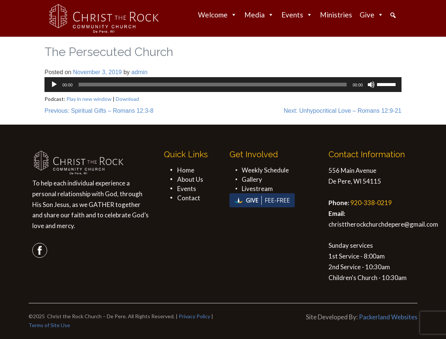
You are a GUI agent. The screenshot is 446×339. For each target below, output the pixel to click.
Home (185, 170)
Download (127, 99)
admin (139, 72)
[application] (222, 84)
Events (297, 14)
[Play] (54, 84)
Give (372, 14)
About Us (190, 179)
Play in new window (89, 99)
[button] (393, 15)
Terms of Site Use (49, 325)
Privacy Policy (194, 316)
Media (259, 14)
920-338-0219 (371, 203)
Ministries (336, 14)
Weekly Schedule (265, 170)
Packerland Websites (388, 317)
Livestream (257, 188)
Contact (188, 198)
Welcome (217, 14)
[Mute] (371, 84)
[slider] (213, 84)
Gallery (252, 179)
